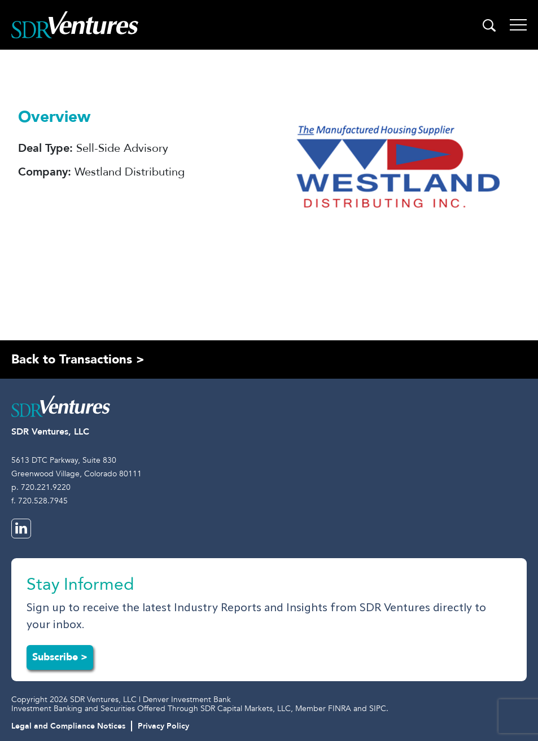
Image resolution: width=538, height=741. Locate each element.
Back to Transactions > (78, 359)
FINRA (339, 708)
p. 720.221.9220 (41, 487)
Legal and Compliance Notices (68, 726)
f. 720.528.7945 (39, 501)
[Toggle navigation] (518, 24)
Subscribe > (60, 657)
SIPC (377, 708)
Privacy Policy (163, 726)
